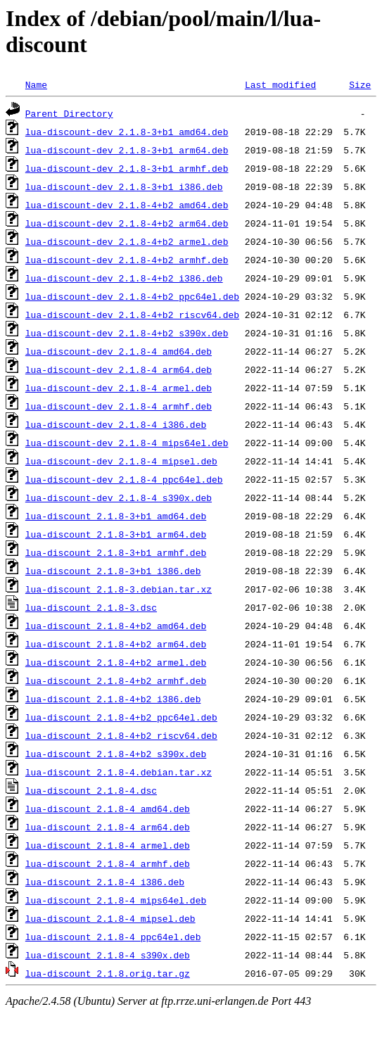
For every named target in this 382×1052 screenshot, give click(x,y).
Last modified (280, 84)
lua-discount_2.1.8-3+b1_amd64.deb (115, 515)
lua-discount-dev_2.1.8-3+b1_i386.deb (124, 186)
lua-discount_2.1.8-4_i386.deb (104, 881)
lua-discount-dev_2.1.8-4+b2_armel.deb (127, 241)
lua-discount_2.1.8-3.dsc (91, 607)
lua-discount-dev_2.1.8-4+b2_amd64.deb (127, 204)
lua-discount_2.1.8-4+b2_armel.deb (115, 662)
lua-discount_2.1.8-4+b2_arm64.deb (115, 644)
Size (360, 84)
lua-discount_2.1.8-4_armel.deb (107, 845)
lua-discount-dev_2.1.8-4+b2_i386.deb (124, 278)
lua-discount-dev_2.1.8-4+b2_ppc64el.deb (132, 296)
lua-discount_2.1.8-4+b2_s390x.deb (115, 753)
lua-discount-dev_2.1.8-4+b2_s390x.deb (127, 333)
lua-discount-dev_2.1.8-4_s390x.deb (118, 497)
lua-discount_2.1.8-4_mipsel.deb (110, 918)
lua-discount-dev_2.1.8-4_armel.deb (118, 387)
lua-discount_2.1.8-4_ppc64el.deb (113, 936)
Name (36, 84)
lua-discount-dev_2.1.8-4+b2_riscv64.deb (132, 314)
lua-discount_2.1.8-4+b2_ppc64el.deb (121, 717)
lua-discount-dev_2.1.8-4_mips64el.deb (127, 442)
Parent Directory (69, 113)
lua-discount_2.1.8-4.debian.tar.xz (118, 772)
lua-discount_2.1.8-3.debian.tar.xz (118, 589)
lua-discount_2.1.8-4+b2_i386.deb (113, 698)
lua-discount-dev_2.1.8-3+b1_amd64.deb (127, 131)
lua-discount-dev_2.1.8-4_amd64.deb (118, 351)
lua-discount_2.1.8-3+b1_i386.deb (113, 570)
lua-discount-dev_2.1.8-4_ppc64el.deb (124, 479)
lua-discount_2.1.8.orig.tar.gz (107, 973)
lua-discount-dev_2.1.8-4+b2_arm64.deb (127, 223)
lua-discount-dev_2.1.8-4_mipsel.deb (121, 461)
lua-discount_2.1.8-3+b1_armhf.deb (115, 552)
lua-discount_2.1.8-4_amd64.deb (107, 808)
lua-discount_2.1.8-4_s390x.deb (107, 955)
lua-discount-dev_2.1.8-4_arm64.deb (118, 369)
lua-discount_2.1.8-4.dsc (91, 790)
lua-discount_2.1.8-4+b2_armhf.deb (115, 680)
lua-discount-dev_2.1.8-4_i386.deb (115, 424)
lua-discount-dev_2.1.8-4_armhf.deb (118, 406)
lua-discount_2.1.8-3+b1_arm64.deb (115, 534)
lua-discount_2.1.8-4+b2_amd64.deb (115, 625)
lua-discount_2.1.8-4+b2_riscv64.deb (121, 735)
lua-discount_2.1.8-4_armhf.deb (107, 863)
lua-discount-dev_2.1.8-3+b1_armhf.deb (127, 168)
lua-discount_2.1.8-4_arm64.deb (107, 826)
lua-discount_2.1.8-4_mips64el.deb (115, 900)
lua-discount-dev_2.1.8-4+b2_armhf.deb (127, 259)
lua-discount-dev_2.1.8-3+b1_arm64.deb (127, 150)
